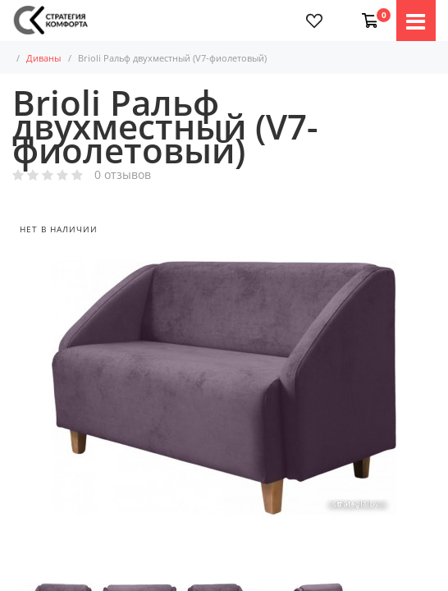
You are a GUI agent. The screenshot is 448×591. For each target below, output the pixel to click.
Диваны (54, 58)
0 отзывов (122, 175)
